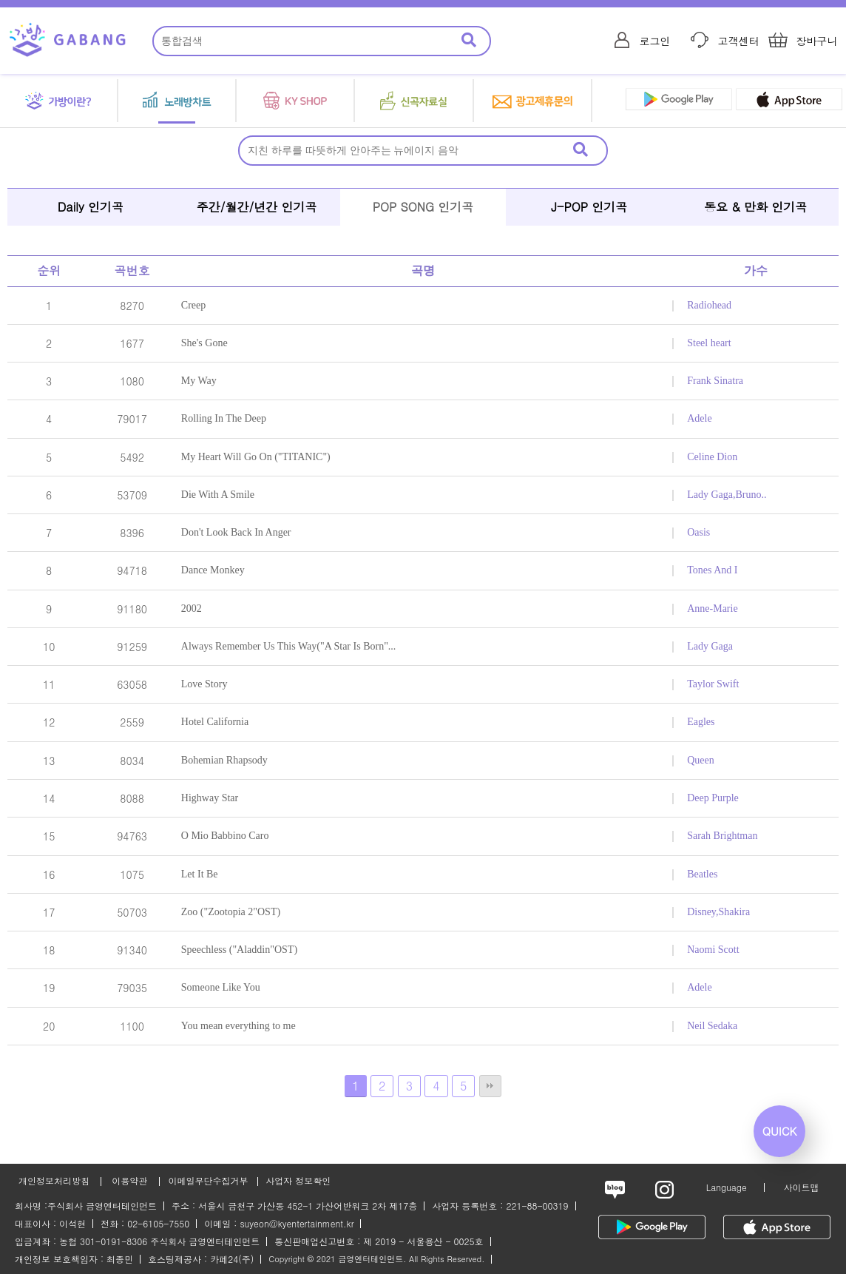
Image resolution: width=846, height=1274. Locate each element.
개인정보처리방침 (53, 1180)
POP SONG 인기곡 (423, 206)
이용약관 (129, 1180)
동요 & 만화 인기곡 (755, 206)
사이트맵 (801, 1187)
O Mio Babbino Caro (225, 835)
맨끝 (490, 1086)
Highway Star (209, 797)
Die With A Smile (217, 494)
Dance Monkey (213, 570)
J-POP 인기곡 (589, 206)
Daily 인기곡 (90, 206)
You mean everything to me (238, 1025)
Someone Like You (220, 987)
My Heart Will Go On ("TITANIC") (256, 456)
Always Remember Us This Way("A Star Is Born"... (288, 646)
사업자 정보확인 (298, 1180)
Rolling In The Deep (223, 418)
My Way (199, 380)
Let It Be (199, 874)
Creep (193, 305)
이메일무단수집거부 (208, 1180)
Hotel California (214, 721)
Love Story (204, 684)
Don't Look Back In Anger (236, 532)
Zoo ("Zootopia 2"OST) (230, 911)
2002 (191, 608)
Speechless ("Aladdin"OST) (239, 949)
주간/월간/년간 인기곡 (257, 206)
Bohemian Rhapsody (224, 760)
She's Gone (204, 342)
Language (726, 1187)
